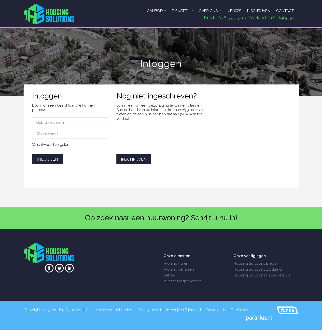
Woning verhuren (179, 269)
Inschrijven (133, 159)
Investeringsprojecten (182, 281)
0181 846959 (281, 17)
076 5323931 (230, 17)
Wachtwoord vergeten (50, 144)
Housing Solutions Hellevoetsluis (262, 275)
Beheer (170, 275)
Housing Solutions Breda (255, 263)
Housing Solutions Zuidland (258, 269)
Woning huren (176, 263)
